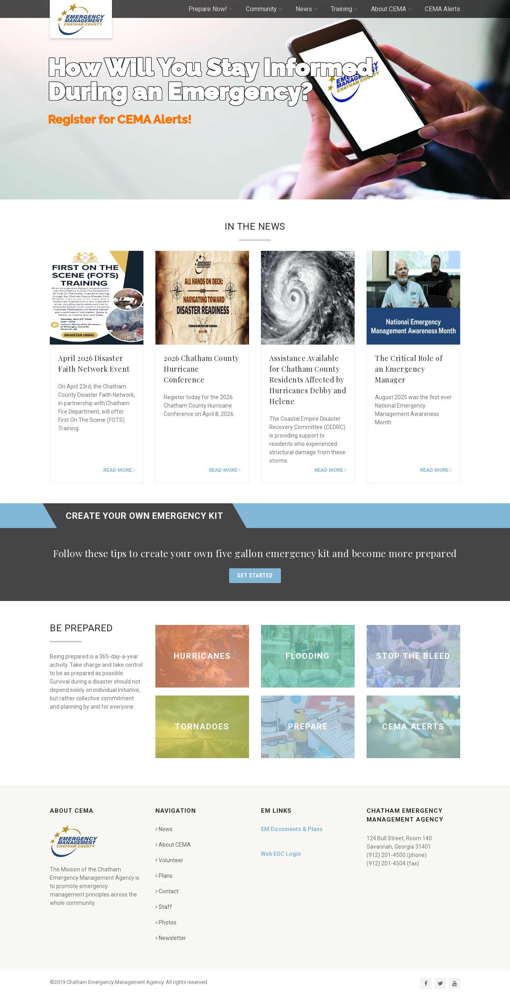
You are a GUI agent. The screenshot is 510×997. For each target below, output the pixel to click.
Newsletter (170, 938)
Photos (166, 922)
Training (344, 9)
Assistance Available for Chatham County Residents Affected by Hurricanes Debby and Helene (307, 379)
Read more (119, 470)
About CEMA (391, 9)
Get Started (255, 575)
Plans (164, 876)
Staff (163, 907)
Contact (166, 891)
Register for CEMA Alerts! (119, 126)
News (307, 9)
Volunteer (169, 860)
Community (264, 9)
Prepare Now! (210, 9)
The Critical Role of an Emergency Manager (408, 368)
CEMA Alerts (442, 9)
